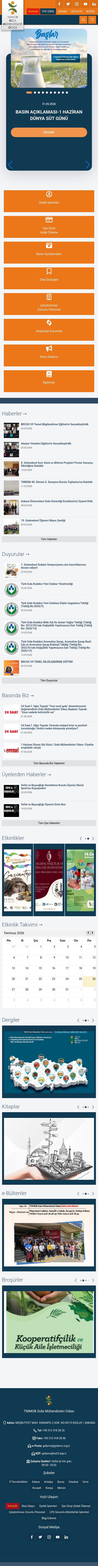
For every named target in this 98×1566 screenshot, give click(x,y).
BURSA (90, 11)
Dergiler (11, 1020)
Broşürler (12, 1280)
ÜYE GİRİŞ (48, 11)
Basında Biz (18, 695)
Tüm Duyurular (49, 680)
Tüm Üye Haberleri (49, 823)
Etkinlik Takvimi (22, 925)
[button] (87, 165)
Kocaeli (37, 1487)
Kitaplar (11, 1106)
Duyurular (15, 554)
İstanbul (73, 1481)
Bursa (60, 1481)
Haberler (14, 413)
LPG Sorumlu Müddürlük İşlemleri (69, 1512)
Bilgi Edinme (49, 1518)
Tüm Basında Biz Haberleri (49, 763)
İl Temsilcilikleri (18, 1481)
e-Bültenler (14, 1193)
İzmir (86, 1481)
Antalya (48, 1481)
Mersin (61, 1487)
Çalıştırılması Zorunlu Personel (27, 1512)
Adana (36, 1481)
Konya (49, 1487)
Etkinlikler (13, 838)
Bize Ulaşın (28, 1506)
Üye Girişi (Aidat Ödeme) (75, 1506)
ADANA (62, 11)
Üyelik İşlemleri (48, 1506)
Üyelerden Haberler (26, 774)
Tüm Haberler (49, 539)
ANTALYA (76, 11)
